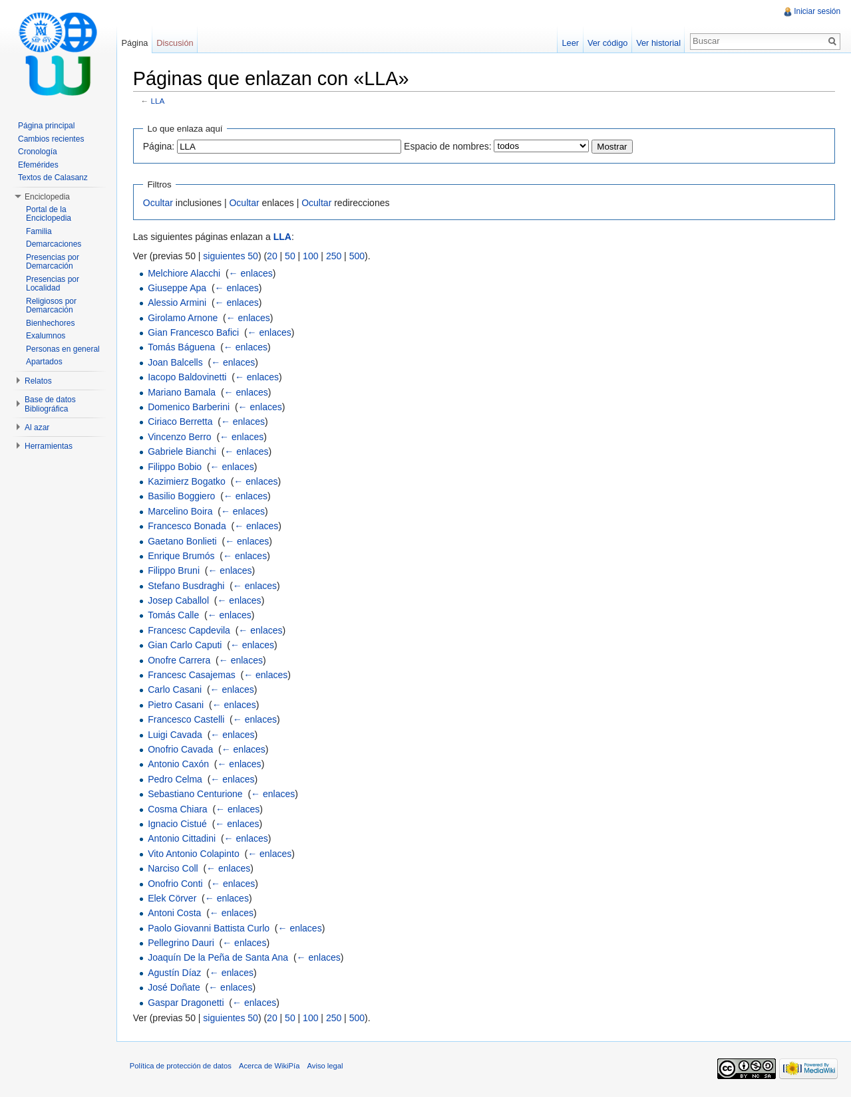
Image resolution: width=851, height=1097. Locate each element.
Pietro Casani (176, 704)
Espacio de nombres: (448, 146)
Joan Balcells (176, 362)
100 (311, 256)
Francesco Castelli (186, 719)
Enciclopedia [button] (47, 196)
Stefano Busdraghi (186, 585)
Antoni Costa (175, 913)
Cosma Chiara (178, 809)
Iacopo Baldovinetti (187, 377)
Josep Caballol (179, 600)
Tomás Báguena (182, 347)
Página (135, 43)
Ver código (607, 43)
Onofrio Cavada (181, 749)
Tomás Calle (174, 615)
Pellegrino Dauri (181, 942)
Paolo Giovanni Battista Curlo (209, 928)
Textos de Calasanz (53, 177)
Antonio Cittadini (182, 839)
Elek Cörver (172, 898)
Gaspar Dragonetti (186, 1002)
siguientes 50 (231, 256)
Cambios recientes (51, 139)
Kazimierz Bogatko (187, 481)
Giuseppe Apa (177, 288)
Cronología (37, 151)
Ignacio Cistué (178, 823)
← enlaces (251, 273)
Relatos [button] (38, 381)
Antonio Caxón (179, 764)
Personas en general (63, 349)
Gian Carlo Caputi (185, 645)
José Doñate (174, 987)
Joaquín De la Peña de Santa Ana (218, 958)
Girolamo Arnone (183, 317)
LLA (159, 101)
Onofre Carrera (179, 660)
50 (290, 256)
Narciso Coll (173, 868)
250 (334, 256)
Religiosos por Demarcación (51, 306)
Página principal (46, 125)
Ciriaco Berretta (180, 422)
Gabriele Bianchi (182, 451)
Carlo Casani (175, 690)
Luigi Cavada (175, 734)
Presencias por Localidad (52, 284)
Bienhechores (50, 323)
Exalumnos (45, 335)
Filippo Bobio (175, 466)
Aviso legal (326, 1066)
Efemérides (38, 165)
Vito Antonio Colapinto (194, 853)
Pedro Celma (175, 779)
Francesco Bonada (187, 526)
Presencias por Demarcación (52, 262)
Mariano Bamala (182, 392)
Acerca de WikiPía (270, 1066)
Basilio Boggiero (182, 496)
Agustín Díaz (175, 972)
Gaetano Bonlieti (183, 541)
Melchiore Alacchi (184, 273)
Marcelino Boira (180, 511)
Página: (159, 146)
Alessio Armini (177, 302)
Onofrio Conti (175, 883)
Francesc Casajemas (192, 675)
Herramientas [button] (49, 446)
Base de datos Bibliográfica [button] (50, 404)
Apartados (44, 361)
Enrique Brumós (181, 555)
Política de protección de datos (181, 1066)
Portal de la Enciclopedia (48, 214)
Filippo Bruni (174, 571)
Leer (570, 43)
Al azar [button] (37, 427)
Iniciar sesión (817, 11)
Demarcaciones (53, 244)
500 (357, 256)
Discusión (175, 43)
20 (272, 256)
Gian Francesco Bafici (194, 332)
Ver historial (658, 43)
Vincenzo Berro (180, 436)
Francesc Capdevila (189, 630)
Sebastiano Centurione (195, 794)
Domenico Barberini (189, 407)
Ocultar (159, 202)
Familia (39, 231)
